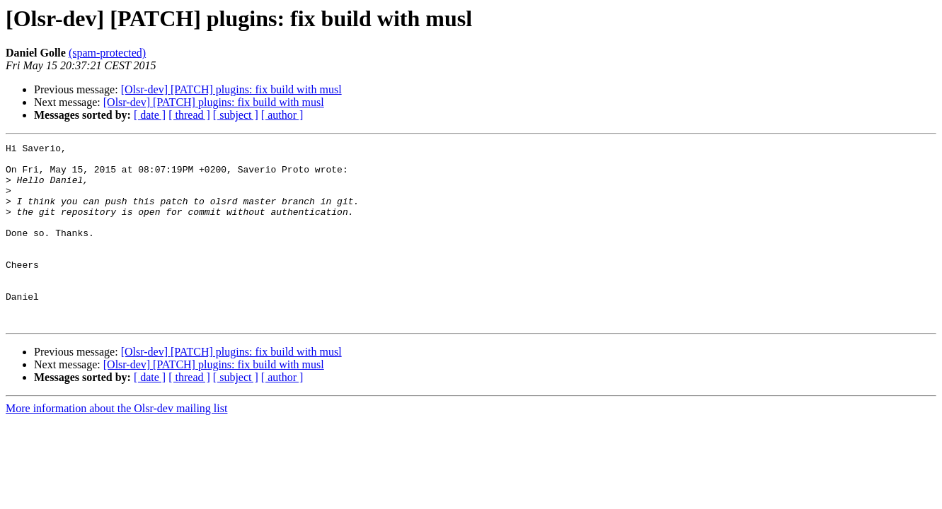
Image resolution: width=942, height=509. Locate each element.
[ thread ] (189, 115)
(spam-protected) (107, 53)
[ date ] (150, 115)
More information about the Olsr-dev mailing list (116, 444)
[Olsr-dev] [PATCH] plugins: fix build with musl (231, 89)
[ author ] (282, 115)
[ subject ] (235, 115)
